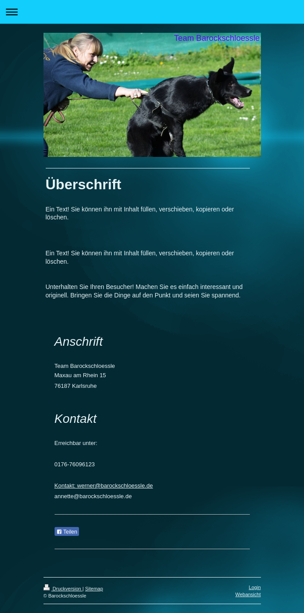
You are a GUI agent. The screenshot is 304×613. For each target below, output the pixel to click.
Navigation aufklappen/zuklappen (152, 11)
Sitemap (94, 588)
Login (255, 587)
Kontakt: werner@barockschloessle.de (104, 485)
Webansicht (248, 594)
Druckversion (63, 588)
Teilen (66, 532)
